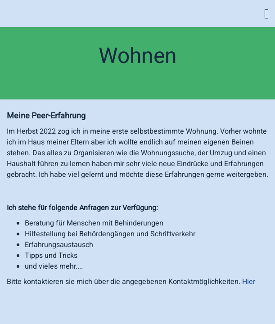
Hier (248, 281)
